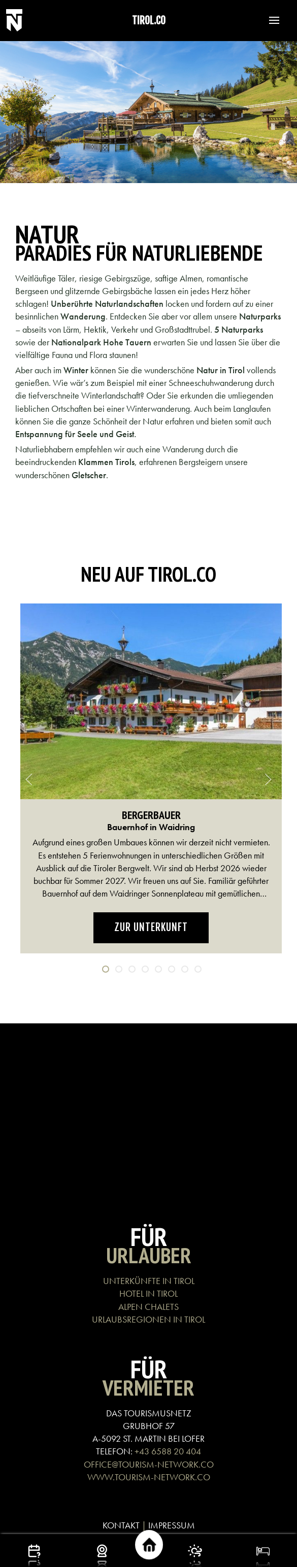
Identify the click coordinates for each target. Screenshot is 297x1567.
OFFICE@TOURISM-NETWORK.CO (149, 1464)
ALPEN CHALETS (148, 1306)
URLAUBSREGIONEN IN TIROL (148, 1319)
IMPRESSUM (171, 1525)
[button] (269, 20)
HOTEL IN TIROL (148, 1293)
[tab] (105, 969)
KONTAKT (121, 1525)
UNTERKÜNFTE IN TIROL (148, 1281)
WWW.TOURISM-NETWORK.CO (148, 1477)
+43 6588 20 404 (168, 1451)
